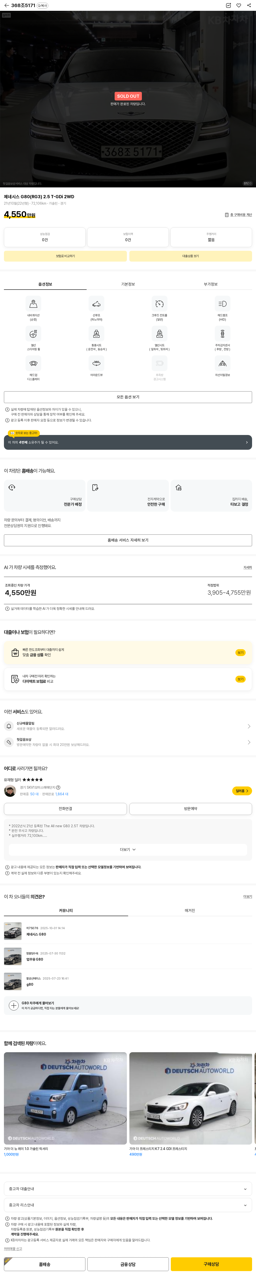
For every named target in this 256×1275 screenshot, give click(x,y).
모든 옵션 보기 (128, 397)
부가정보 (211, 284)
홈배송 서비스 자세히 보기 (128, 540)
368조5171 (29, 5)
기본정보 (128, 284)
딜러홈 (240, 791)
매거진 (190, 910)
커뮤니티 (66, 910)
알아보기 (128, 652)
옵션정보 (45, 284)
